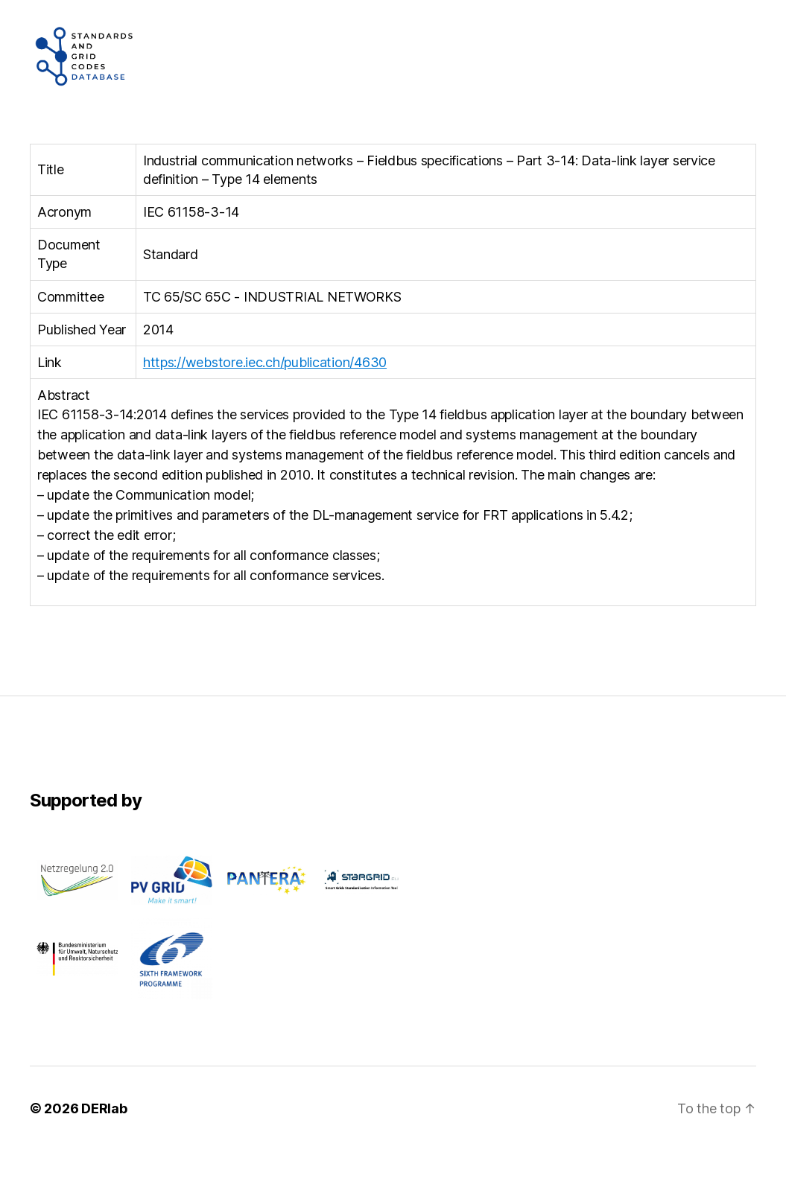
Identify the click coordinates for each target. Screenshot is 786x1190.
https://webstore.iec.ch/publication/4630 (265, 402)
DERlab (104, 1148)
